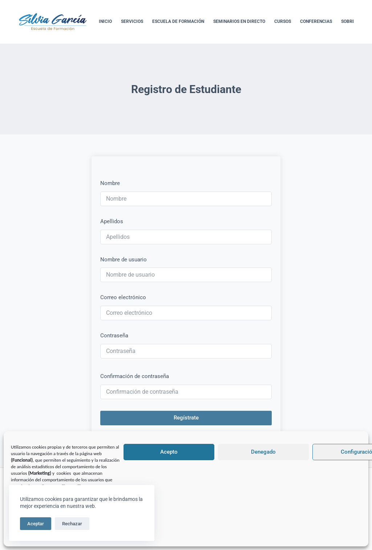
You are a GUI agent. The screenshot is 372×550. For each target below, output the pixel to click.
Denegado (263, 452)
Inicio (105, 21)
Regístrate (186, 417)
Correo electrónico (123, 297)
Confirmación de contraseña (134, 376)
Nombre (110, 183)
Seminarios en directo (239, 21)
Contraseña (114, 335)
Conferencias (316, 21)
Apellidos (111, 221)
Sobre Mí (351, 21)
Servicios (132, 21)
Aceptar (35, 523)
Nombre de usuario (123, 259)
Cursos (282, 21)
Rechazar (72, 523)
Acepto (169, 452)
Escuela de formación (178, 21)
